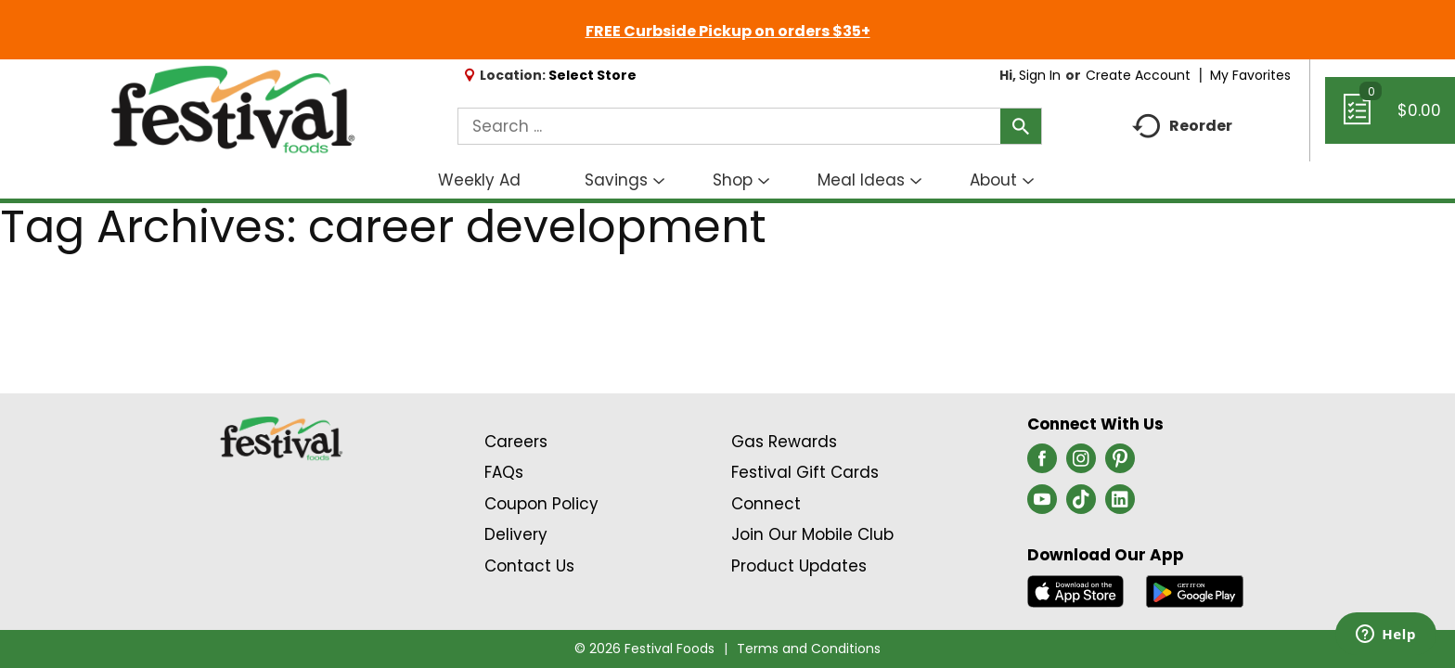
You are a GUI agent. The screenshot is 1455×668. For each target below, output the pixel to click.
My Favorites (1252, 75)
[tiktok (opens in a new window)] (1081, 505)
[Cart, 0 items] (1390, 119)
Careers (515, 441)
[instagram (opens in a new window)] (1081, 464)
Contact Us (529, 566)
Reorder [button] (1182, 126)
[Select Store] (594, 75)
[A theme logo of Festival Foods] (232, 110)
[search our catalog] (1020, 126)
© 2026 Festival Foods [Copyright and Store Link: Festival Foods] (644, 648)
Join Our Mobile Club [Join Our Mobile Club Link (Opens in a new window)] (812, 534)
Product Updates (799, 566)
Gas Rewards (784, 441)
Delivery (515, 534)
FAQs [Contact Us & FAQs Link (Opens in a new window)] (503, 472)
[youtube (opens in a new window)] (1042, 505)
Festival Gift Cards (805, 472)
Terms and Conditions (809, 648)
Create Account (1138, 75)
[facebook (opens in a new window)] (1042, 464)
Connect (766, 504)
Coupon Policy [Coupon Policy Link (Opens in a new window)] (541, 504)
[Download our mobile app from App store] (1076, 590)
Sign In (1040, 75)
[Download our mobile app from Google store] (1194, 590)
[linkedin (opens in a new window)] (1120, 505)
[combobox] (749, 126)
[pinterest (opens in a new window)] (1120, 464)
